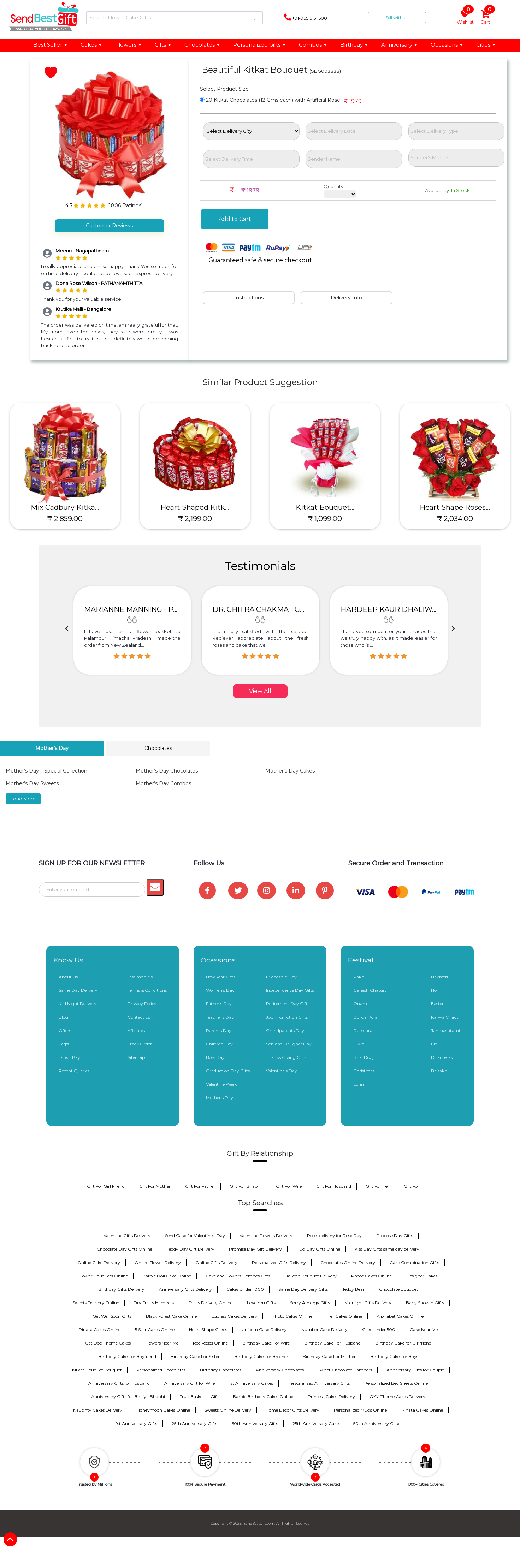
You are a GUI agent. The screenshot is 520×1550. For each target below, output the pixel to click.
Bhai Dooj (363, 1057)
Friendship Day (281, 976)
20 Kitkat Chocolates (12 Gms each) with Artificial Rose (270, 100)
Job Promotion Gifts (287, 1017)
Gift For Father (200, 1186)
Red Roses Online (210, 1343)
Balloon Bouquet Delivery (311, 1275)
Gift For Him (416, 1186)
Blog (63, 1017)
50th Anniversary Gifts (255, 1423)
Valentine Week (221, 1084)
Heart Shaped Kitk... (194, 507)
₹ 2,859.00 (65, 518)
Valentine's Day (281, 1070)
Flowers (128, 44)
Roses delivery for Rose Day (334, 1235)
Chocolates (202, 44)
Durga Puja (365, 1017)
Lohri (358, 1084)
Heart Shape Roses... (455, 507)
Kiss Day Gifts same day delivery (387, 1249)
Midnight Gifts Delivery (367, 1302)
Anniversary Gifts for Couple (415, 1369)
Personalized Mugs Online (360, 1410)
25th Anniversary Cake (315, 1423)
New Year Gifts (220, 976)
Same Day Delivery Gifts (303, 1289)
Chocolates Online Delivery (347, 1262)
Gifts (163, 44)
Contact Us (139, 1017)
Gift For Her (377, 1186)
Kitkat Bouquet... (325, 507)
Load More (23, 798)
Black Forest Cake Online (171, 1316)
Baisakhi (439, 1070)
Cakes (91, 44)
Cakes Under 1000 (245, 1289)
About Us (68, 976)
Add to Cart (235, 219)
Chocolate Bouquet (398, 1289)
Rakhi (359, 976)
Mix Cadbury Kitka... (65, 507)
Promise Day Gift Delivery (255, 1249)
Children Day (219, 1044)
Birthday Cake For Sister (195, 1356)
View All (260, 691)
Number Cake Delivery (324, 1329)
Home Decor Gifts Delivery (292, 1410)
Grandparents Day (285, 1030)
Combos (313, 44)
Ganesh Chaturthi (371, 990)
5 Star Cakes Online (155, 1329)
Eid (434, 1044)
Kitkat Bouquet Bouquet (97, 1369)
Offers (65, 1030)
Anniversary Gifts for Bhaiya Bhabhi (128, 1396)
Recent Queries (74, 1070)
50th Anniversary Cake (376, 1423)
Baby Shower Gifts (425, 1302)
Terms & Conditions (147, 990)
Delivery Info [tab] (346, 297)
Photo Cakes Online (371, 1275)
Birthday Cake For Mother (329, 1356)
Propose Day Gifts (394, 1235)
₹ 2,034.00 (455, 518)
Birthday (354, 44)
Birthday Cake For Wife (266, 1343)
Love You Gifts (261, 1302)
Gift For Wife (289, 1186)
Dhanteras (442, 1057)
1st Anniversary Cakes (251, 1383)
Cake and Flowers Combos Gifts (238, 1275)
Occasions (447, 44)
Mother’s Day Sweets (32, 783)
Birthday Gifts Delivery (121, 1289)
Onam (360, 1003)
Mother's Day (219, 1097)
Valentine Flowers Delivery (266, 1235)
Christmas (363, 1070)
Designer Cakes (421, 1275)
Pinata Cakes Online (99, 1329)
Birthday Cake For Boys (394, 1356)
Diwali (359, 1044)
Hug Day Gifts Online (318, 1249)
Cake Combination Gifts (414, 1262)
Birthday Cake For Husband (332, 1343)
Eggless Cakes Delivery (234, 1316)
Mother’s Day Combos (163, 783)
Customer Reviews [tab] (109, 225)
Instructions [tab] (249, 297)
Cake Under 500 (378, 1329)
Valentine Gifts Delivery (127, 1235)
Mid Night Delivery (77, 1003)
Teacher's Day (220, 1017)
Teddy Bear (353, 1289)
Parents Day (218, 1030)
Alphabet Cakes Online (400, 1316)
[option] (132, 630)
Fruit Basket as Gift (198, 1396)
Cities (486, 44)
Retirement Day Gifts (287, 1003)
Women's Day (220, 990)
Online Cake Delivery (98, 1262)
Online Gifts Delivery (216, 1262)
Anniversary (399, 44)
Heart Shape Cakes (208, 1329)
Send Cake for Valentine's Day (195, 1235)
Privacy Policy (142, 1003)
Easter (437, 1003)
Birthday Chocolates (220, 1369)
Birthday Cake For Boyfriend (127, 1356)
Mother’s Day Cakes (290, 771)
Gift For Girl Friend (106, 1186)
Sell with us (396, 17)
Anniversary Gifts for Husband (119, 1383)
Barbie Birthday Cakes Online (263, 1396)
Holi (435, 990)
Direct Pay (69, 1057)
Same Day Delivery (78, 990)
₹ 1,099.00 (325, 518)
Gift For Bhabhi (245, 1186)
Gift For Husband (333, 1186)
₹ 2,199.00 (195, 518)
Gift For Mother (155, 1186)
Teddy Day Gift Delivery (190, 1249)
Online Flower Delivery (158, 1262)
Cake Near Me (424, 1329)
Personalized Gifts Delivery (279, 1262)
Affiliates (136, 1030)
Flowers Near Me (161, 1343)
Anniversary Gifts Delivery (185, 1289)
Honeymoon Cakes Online (163, 1410)
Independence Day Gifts (290, 990)
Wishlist (465, 17)
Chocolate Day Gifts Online (124, 1249)
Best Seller (50, 44)
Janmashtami (445, 1030)
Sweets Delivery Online (95, 1302)
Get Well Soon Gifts (112, 1316)
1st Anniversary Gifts (136, 1423)
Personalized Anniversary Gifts (319, 1383)
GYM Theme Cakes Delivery (397, 1396)
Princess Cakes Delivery (331, 1396)
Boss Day (215, 1057)
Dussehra (362, 1030)
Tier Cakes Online (344, 1316)
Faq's (64, 1044)
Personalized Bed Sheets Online (396, 1383)
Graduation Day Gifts (228, 1070)
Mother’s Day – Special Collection (46, 771)
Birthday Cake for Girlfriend (403, 1343)
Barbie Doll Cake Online (166, 1275)
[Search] (174, 17)
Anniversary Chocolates (280, 1369)
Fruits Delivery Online (210, 1302)
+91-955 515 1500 (305, 17)
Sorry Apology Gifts (310, 1302)
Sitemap (136, 1057)
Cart (485, 17)
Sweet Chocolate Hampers (345, 1369)
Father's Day (219, 1003)
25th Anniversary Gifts (194, 1423)
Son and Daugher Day (289, 1044)
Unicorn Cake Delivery (264, 1329)
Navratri (439, 976)
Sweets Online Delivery (228, 1410)
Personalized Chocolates (160, 1369)
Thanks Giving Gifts (286, 1057)
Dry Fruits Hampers (154, 1302)
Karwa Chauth (446, 1017)
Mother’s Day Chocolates (167, 771)
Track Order (140, 1044)
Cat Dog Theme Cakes (108, 1343)
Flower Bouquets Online (103, 1275)
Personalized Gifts (259, 44)
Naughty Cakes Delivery (97, 1410)
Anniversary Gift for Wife (189, 1383)
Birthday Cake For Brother (261, 1356)
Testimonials (140, 976)
